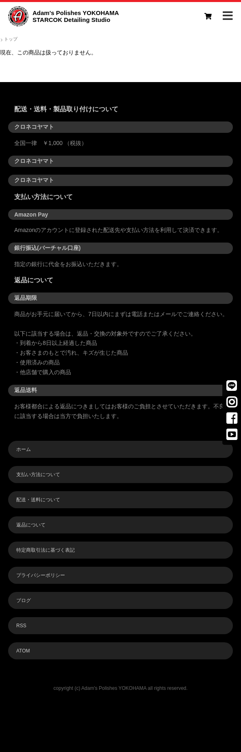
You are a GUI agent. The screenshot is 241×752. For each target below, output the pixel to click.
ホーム (23, 449)
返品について (31, 525)
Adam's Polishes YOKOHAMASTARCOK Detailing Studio (76, 16)
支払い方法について (38, 474)
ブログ (23, 600)
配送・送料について (38, 500)
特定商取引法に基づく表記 (45, 550)
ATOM (23, 651)
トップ (10, 39)
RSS (21, 625)
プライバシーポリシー (40, 575)
